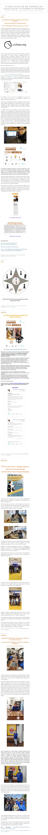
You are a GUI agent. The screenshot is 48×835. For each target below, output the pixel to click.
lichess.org (19, 355)
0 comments (13, 256)
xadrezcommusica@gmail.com (17, 383)
